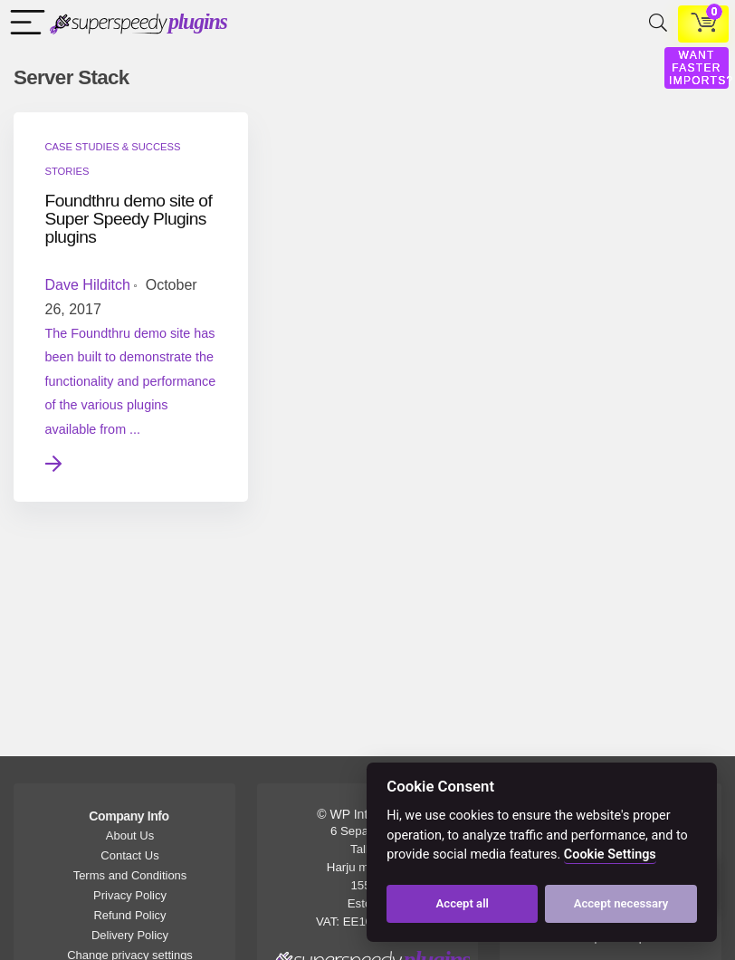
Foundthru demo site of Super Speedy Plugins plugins (120, 218)
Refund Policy (129, 915)
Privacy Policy (130, 895)
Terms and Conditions (130, 875)
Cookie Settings (610, 854)
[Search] (654, 24)
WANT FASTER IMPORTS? (701, 68)
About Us (130, 835)
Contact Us (129, 855)
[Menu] (23, 24)
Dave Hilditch (87, 285)
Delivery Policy (129, 935)
